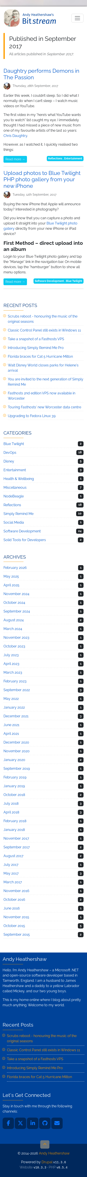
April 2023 (11, 664)
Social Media (13, 522)
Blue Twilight (74, 281)
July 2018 (10, 803)
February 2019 (14, 777)
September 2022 (16, 690)
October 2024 (14, 603)
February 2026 (15, 568)
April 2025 (11, 585)
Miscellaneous (15, 487)
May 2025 (11, 576)
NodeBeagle (13, 496)
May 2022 (11, 699)
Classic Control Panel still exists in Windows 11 (44, 330)
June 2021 (11, 725)
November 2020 (16, 751)
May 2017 (11, 873)
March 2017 (12, 882)
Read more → (15, 159)
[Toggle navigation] (77, 18)
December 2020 (16, 742)
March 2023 (12, 672)
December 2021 (15, 716)
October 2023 (14, 646)
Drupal (47, 1162)
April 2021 (11, 734)
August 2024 (13, 620)
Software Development (49, 281)
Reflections (55, 158)
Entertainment (73, 158)
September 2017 (16, 847)
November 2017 (16, 838)
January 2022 (14, 707)
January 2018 (14, 830)
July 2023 (11, 655)
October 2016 (14, 899)
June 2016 (11, 908)
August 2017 (13, 856)
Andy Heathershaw (30, 18)
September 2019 (16, 768)
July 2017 (10, 865)
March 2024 (12, 629)
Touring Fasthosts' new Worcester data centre (44, 407)
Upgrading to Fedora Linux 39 (31, 416)
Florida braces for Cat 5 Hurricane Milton (40, 356)
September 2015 (16, 934)
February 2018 (14, 821)
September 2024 (16, 611)
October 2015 (14, 926)
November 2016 (16, 891)
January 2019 (14, 786)
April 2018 (11, 812)
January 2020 (14, 760)
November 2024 (16, 594)
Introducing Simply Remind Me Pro (36, 348)
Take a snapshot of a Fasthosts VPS (36, 339)
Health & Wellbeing (18, 479)
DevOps (9, 452)
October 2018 (14, 795)
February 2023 (15, 681)
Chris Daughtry (15, 136)
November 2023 (16, 637)
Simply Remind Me (18, 514)
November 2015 (16, 917)
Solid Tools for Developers (24, 540)
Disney (8, 461)
